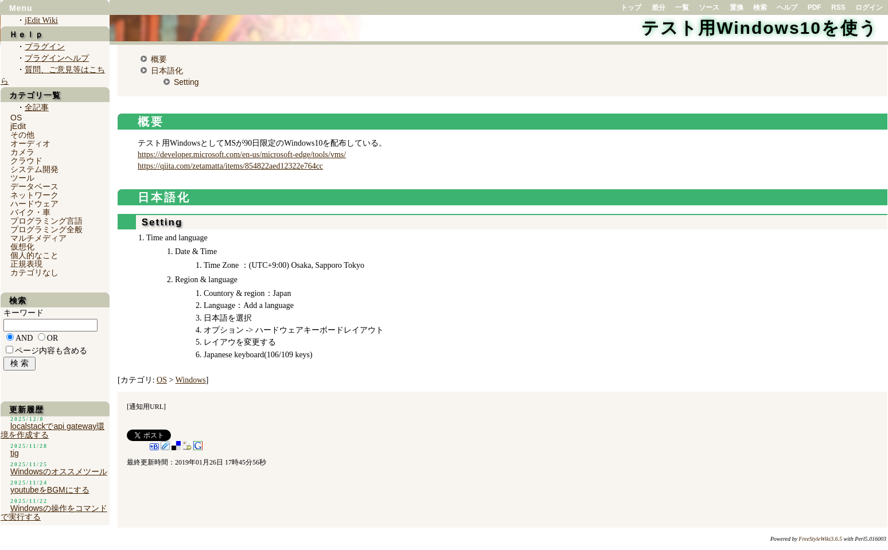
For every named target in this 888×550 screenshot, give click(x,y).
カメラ (22, 152)
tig (14, 453)
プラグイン (45, 46)
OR (52, 338)
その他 (22, 134)
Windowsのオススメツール (58, 471)
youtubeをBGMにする (49, 489)
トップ (631, 7)
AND (24, 338)
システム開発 (34, 169)
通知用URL (146, 407)
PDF (814, 7)
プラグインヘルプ (57, 58)
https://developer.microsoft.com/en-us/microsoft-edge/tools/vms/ (242, 154)
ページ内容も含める (51, 350)
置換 (736, 7)
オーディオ (30, 143)
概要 (159, 59)
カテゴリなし (34, 272)
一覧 (682, 7)
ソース (709, 7)
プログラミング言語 (46, 220)
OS (162, 380)
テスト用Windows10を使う (759, 27)
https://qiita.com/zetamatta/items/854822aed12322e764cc (230, 166)
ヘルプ (787, 7)
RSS (838, 7)
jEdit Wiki (41, 20)
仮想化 (22, 246)
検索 (760, 7)
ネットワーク (34, 195)
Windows (191, 380)
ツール (22, 177)
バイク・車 (30, 212)
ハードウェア (34, 203)
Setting (186, 82)
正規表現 (26, 263)
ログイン (869, 7)
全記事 (37, 107)
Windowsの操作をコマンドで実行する (54, 512)
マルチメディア (38, 238)
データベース (34, 186)
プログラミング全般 (46, 229)
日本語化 (167, 70)
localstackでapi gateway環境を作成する (52, 430)
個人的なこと (34, 255)
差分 (658, 7)
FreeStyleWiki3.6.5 (820, 539)
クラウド (26, 160)
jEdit (18, 126)
